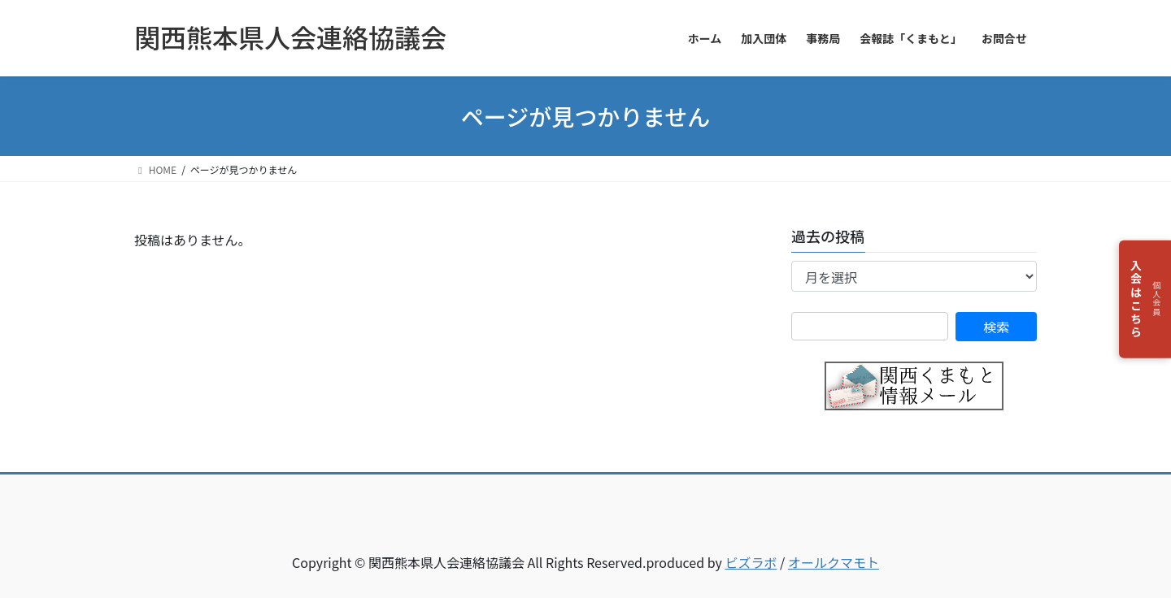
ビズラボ (751, 562)
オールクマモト (833, 562)
